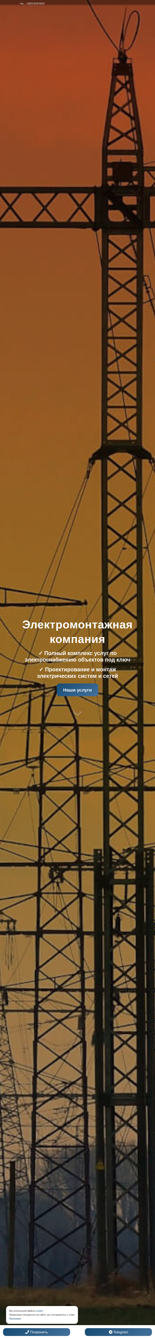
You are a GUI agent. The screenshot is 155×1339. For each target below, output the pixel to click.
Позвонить (36, 1332)
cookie (39, 1310)
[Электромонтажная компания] (32, 4)
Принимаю (15, 1318)
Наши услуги (77, 689)
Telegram (118, 1332)
